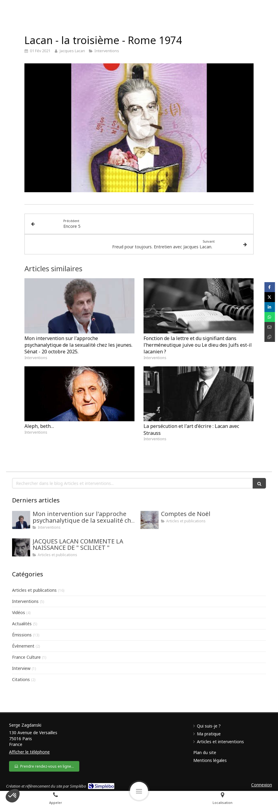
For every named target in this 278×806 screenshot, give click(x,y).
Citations (21, 679)
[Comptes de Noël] (150, 520)
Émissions (22, 635)
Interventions (25, 601)
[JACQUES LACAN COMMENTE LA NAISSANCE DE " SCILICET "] (21, 547)
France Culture (26, 657)
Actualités (22, 623)
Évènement (23, 646)
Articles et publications (34, 590)
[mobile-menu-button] (139, 790)
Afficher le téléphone (29, 752)
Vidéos (18, 612)
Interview (21, 668)
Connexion (261, 785)
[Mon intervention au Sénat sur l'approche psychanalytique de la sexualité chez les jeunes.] (21, 520)
